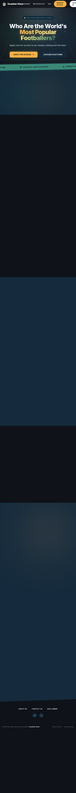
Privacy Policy (69, 727)
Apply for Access (24, 55)
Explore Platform (53, 55)
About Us (23, 709)
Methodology (39, 4)
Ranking (26, 4)
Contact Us (37, 709)
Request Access (60, 4)
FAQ (49, 4)
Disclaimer (52, 709)
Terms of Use (56, 727)
